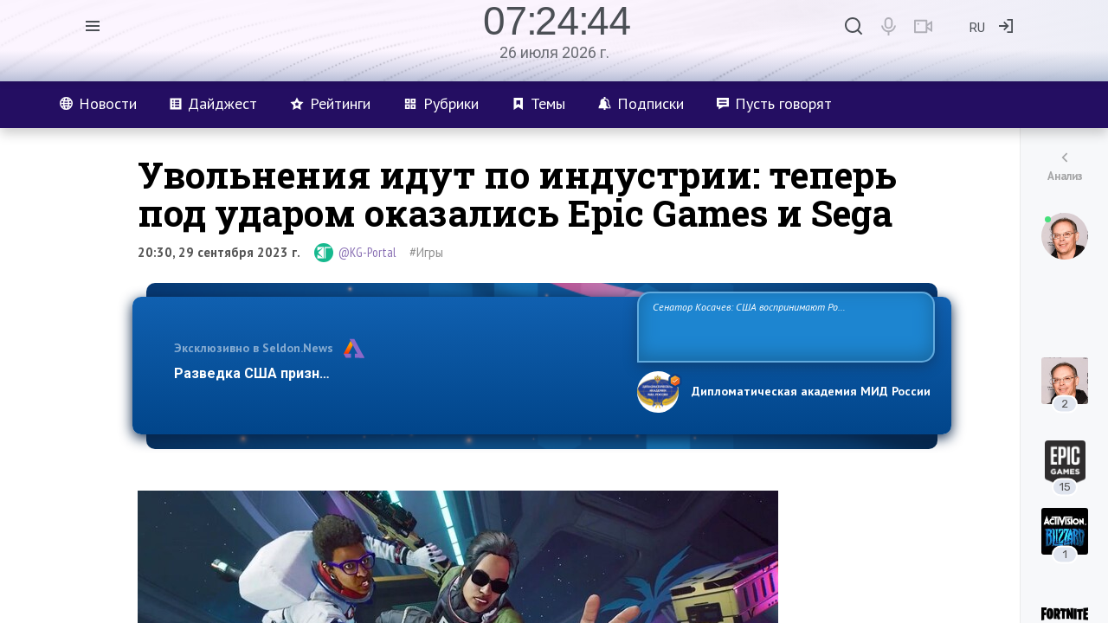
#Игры (426, 252)
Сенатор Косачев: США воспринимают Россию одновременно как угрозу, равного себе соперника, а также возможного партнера (783, 325)
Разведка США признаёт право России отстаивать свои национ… (396, 373)
